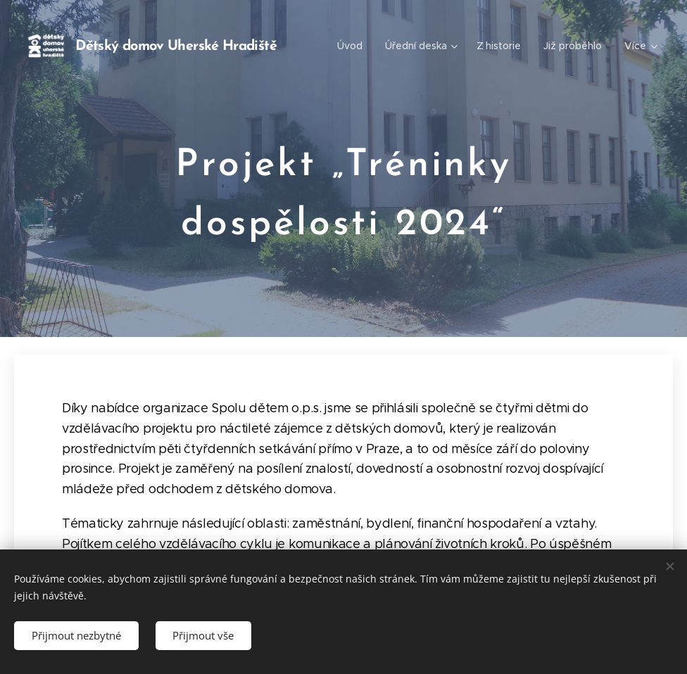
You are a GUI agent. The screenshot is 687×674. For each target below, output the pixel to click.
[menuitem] (353, 45)
